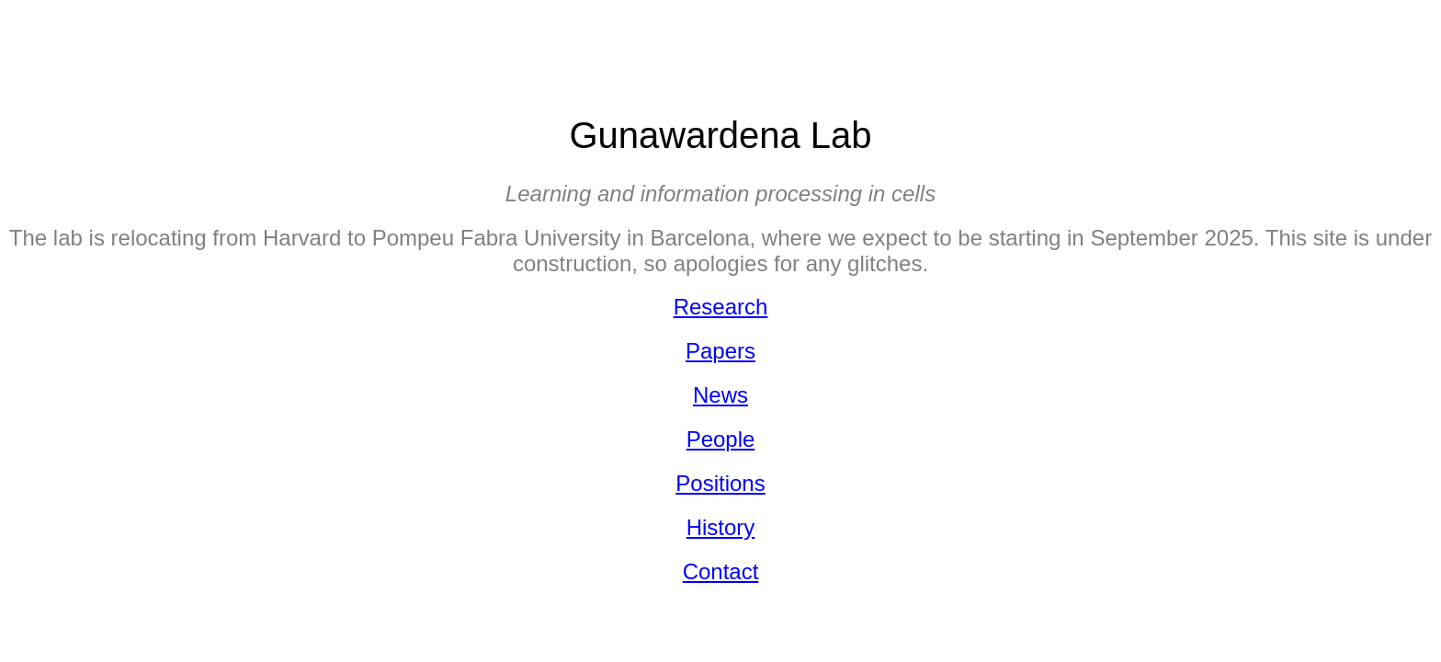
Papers (720, 350)
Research (721, 306)
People (720, 439)
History (720, 527)
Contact (721, 571)
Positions (720, 483)
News (720, 394)
